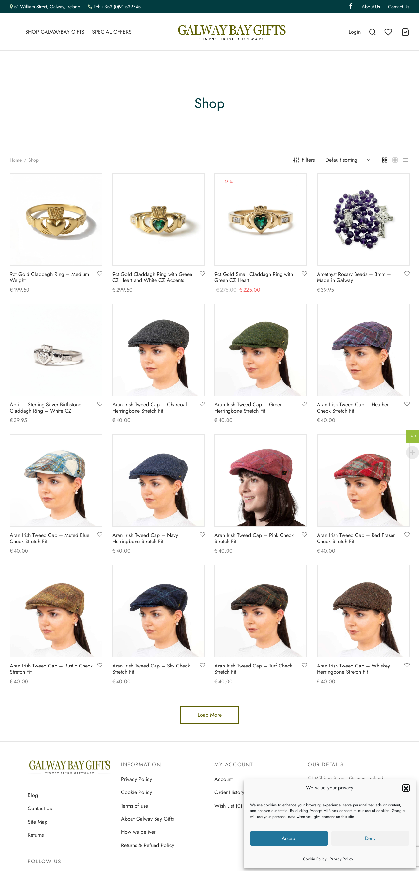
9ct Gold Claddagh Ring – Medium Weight (49, 277)
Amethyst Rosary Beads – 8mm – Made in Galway (354, 277)
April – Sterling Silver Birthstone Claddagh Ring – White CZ (45, 408)
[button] (406, 788)
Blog (33, 795)
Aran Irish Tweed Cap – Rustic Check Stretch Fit (51, 668)
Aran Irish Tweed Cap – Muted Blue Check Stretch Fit (49, 538)
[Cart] (405, 32)
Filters (304, 160)
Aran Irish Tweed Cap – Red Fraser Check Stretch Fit (356, 538)
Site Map (37, 822)
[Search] (372, 32)
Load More (210, 715)
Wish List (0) (228, 805)
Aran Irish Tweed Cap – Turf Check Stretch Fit (253, 668)
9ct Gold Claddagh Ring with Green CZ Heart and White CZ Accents (152, 277)
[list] (405, 159)
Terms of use (134, 805)
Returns (36, 835)
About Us (371, 6)
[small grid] (395, 159)
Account (223, 779)
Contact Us (398, 6)
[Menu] (14, 32)
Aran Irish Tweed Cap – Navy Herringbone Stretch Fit (145, 538)
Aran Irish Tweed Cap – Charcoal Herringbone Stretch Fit (149, 408)
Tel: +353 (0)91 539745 (117, 6)
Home (16, 160)
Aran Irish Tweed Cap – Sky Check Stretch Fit (151, 668)
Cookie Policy (314, 859)
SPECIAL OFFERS (112, 32)
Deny (370, 838)
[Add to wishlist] (99, 274)
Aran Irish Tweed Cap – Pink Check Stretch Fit (254, 538)
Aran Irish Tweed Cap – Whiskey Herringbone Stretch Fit (353, 668)
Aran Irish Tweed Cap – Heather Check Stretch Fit (353, 408)
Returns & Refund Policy (147, 845)
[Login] (355, 31)
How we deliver (138, 832)
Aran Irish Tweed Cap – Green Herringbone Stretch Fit (248, 408)
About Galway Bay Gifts (147, 819)
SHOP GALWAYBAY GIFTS (54, 32)
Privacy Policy (341, 859)
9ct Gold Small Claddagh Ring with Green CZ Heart (253, 277)
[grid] (384, 159)
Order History (229, 792)
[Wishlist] (388, 32)
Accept (289, 838)
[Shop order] (347, 160)
